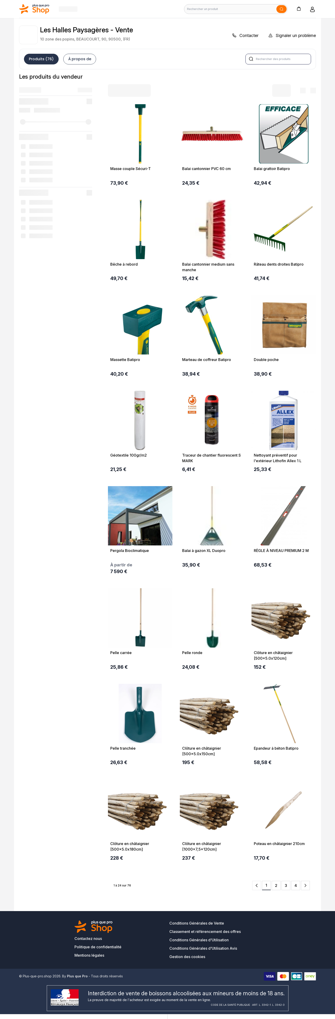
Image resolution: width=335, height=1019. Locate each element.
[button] (299, 8)
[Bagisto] (34, 9)
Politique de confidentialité (97, 947)
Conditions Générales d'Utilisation (199, 940)
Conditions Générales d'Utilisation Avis (203, 948)
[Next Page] (305, 885)
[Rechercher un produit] (236, 9)
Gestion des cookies (187, 956)
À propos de (79, 59)
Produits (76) (41, 59)
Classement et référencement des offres (205, 931)
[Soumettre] (281, 9)
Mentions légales (89, 955)
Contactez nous (88, 938)
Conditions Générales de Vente (196, 923)
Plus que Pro (77, 976)
